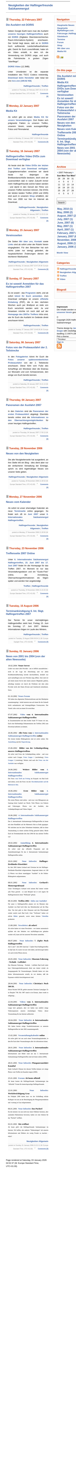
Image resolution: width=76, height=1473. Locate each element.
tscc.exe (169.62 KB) (22, 81)
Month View (62, 253)
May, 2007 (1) (65, 226)
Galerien (19, 411)
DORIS (15, 37)
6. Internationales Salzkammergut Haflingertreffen (28, 517)
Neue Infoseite (29, 861)
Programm (31, 293)
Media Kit (11, 111)
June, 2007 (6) (65, 222)
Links (10, 244)
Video (22, 714)
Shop (32, 196)
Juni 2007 (33, 514)
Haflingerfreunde (32, 86)
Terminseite (20, 511)
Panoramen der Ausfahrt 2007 (23, 405)
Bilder (15, 916)
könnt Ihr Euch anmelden (28, 296)
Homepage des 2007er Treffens (23, 314)
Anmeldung (12, 742)
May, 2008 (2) (65, 212)
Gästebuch (62, 36)
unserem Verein (64, 312)
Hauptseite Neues (65, 25)
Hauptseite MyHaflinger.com (65, 29)
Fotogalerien (22, 356)
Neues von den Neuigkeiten (22, 453)
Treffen (45, 86)
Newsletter (22, 925)
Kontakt (38, 241)
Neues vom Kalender (18, 502)
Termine (61, 39)
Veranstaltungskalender (28, 1035)
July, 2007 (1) (65, 219)
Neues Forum (24, 696)
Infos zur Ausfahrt (39, 901)
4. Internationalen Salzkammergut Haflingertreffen (28, 772)
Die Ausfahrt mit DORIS (20, 25)
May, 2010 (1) (65, 209)
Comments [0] (43, 142)
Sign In (60, 342)
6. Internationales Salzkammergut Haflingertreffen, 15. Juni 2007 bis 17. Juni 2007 (28, 562)
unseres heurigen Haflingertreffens (25, 34)
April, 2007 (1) (65, 229)
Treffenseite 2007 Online (20, 553)
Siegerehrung (25, 742)
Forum (21, 1078)
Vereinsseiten (14, 235)
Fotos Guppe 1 (28, 757)
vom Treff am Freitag (22, 778)
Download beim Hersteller (21, 78)
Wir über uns (26, 241)
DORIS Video (14, 66)
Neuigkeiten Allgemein (37, 262)
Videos (23, 1002)
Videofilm (45, 916)
